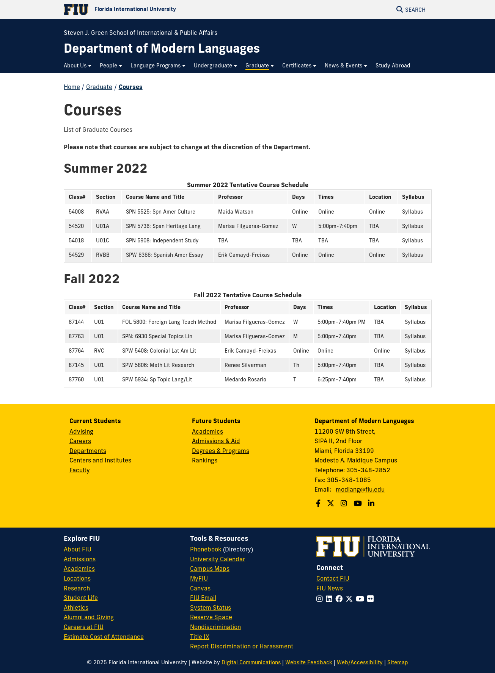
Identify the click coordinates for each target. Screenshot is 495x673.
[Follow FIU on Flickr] (372, 598)
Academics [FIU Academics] (79, 568)
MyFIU (199, 578)
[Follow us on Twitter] (331, 503)
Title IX (199, 636)
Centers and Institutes (100, 460)
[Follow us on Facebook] (319, 503)
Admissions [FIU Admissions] (80, 559)
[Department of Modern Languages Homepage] (162, 48)
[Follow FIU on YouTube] (361, 598)
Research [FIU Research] (77, 588)
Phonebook (206, 549)
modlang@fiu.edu (360, 489)
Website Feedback (308, 662)
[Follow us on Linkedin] (372, 503)
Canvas (200, 588)
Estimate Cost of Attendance (104, 636)
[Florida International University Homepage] (156, 9)
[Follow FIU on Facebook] (340, 598)
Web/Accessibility (360, 662)
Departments (87, 450)
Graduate (99, 87)
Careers (80, 441)
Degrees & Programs (220, 450)
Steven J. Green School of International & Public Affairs (140, 32)
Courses (131, 87)
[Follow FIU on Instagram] (321, 598)
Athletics (76, 607)
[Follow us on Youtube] (358, 503)
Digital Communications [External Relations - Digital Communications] (251, 662)
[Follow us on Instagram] (344, 503)
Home (72, 87)
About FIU (77, 549)
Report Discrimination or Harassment (241, 646)
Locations (77, 578)
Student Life (81, 597)
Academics (207, 431)
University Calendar (217, 559)
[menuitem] (78, 65)
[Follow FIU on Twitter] (351, 598)
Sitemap (397, 662)
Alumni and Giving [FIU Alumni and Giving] (89, 617)
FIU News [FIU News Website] (329, 588)
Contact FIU (332, 578)
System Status (210, 607)
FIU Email (203, 597)
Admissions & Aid (216, 441)
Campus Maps (209, 568)
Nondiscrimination (215, 627)
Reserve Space (211, 617)
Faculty (79, 470)
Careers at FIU (84, 627)
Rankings (204, 460)
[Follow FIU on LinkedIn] (330, 598)
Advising (81, 431)
